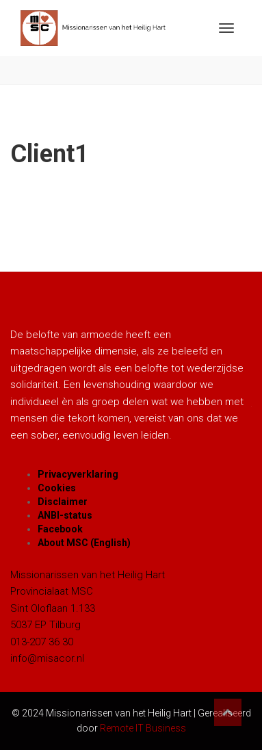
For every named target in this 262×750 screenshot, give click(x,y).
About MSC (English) (84, 542)
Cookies (57, 487)
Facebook (60, 528)
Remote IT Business (143, 728)
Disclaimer (63, 501)
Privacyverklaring (78, 474)
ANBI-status (65, 515)
